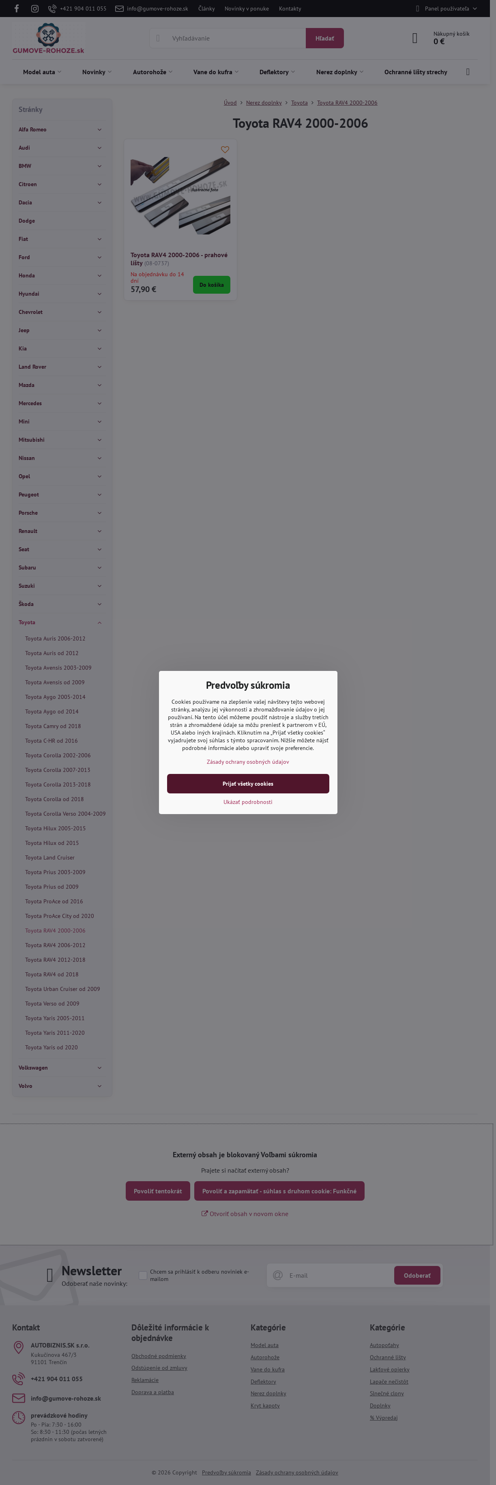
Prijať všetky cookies (248, 783)
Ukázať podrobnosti (248, 802)
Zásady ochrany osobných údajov (248, 761)
